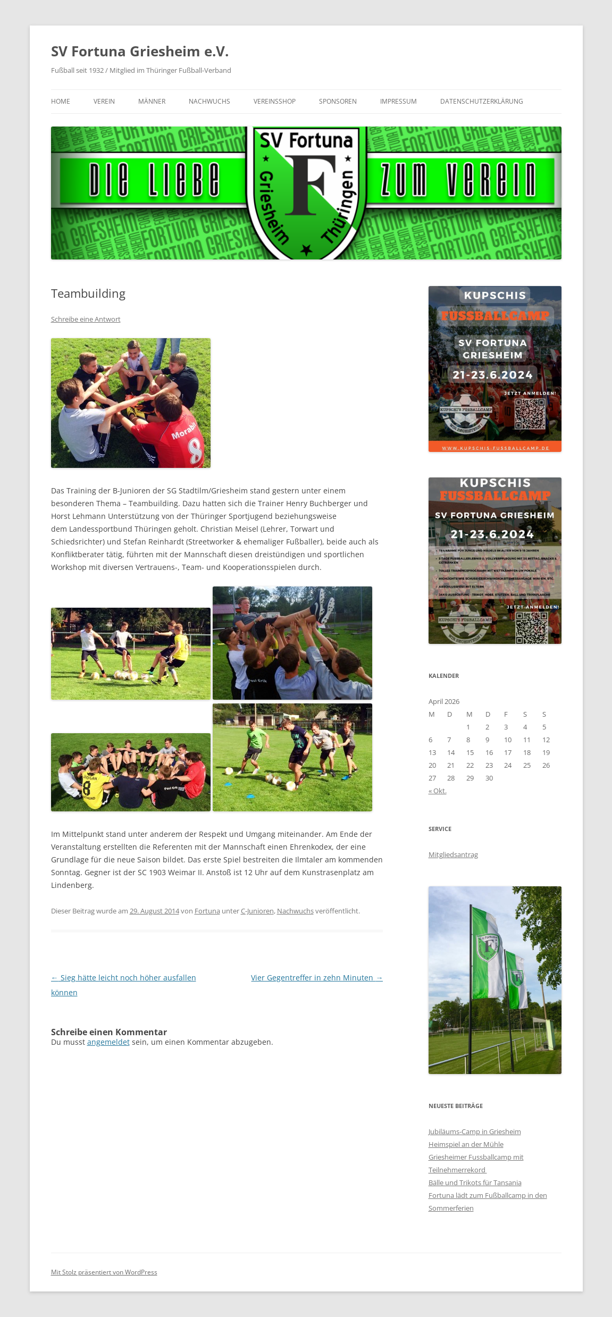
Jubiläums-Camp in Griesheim (475, 1131)
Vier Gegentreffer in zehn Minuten (317, 977)
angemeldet (108, 1042)
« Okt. (438, 790)
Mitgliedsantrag (453, 854)
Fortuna (207, 911)
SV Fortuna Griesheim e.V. (140, 51)
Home (60, 101)
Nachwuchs (209, 101)
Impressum (398, 101)
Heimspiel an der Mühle (466, 1144)
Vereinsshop (275, 101)
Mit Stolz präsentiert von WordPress (104, 1272)
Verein (104, 101)
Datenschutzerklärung (481, 101)
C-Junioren (257, 911)
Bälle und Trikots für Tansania (475, 1182)
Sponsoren (338, 101)
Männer (151, 101)
